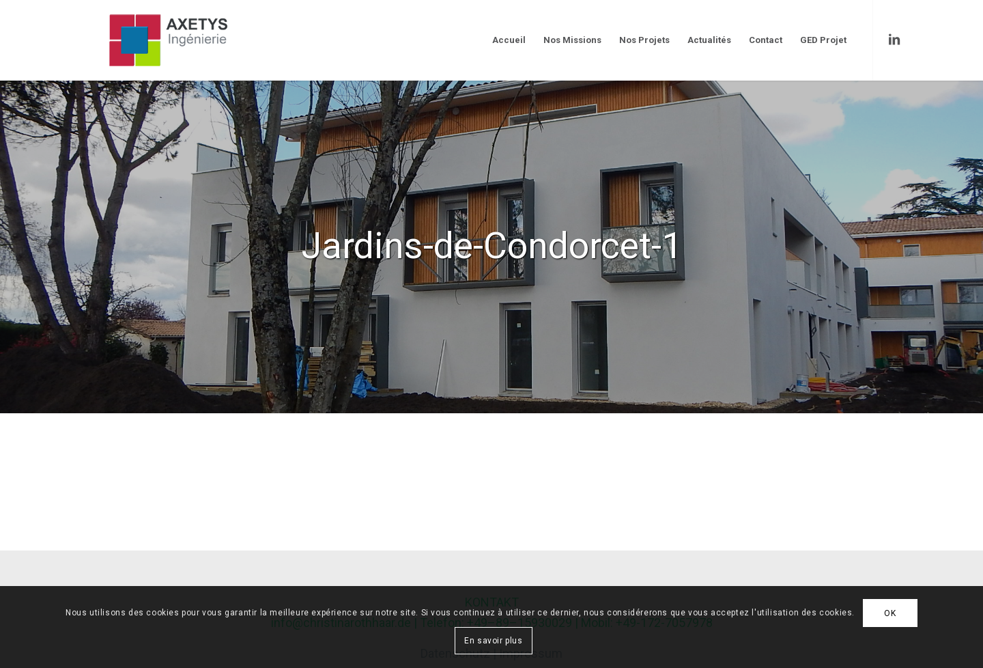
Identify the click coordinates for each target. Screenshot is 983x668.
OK (890, 613)
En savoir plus (493, 640)
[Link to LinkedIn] (894, 39)
